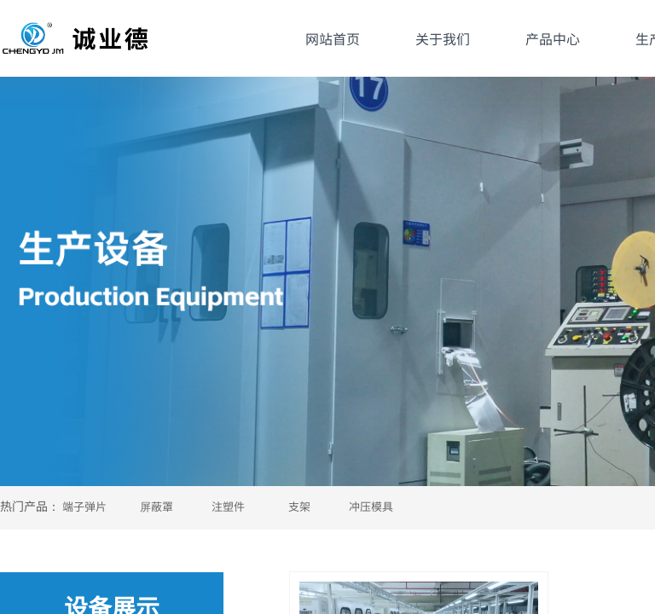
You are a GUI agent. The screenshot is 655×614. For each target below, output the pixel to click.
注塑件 (228, 506)
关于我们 (442, 38)
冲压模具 (371, 506)
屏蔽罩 (156, 506)
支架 (299, 506)
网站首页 (332, 38)
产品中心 (552, 38)
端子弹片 (84, 506)
